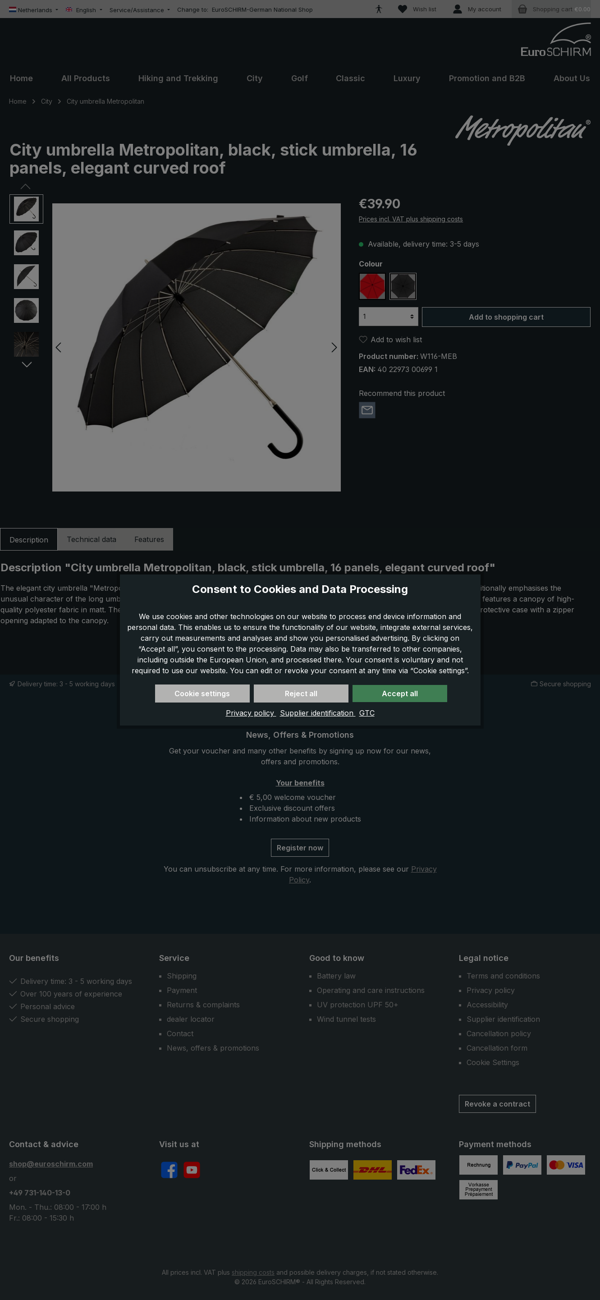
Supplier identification (318, 712)
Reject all (301, 693)
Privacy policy (251, 712)
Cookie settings (202, 693)
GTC (367, 712)
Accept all (400, 693)
